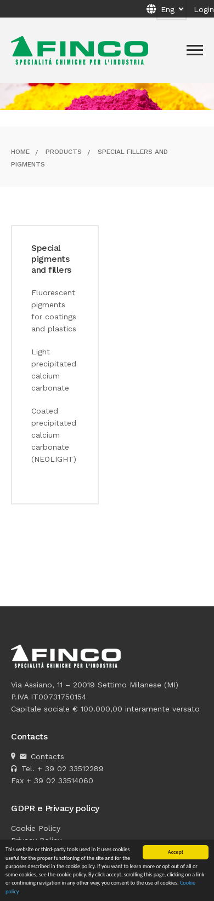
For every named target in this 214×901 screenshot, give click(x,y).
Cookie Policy (35, 828)
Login (204, 9)
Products (64, 152)
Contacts (47, 756)
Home (20, 152)
